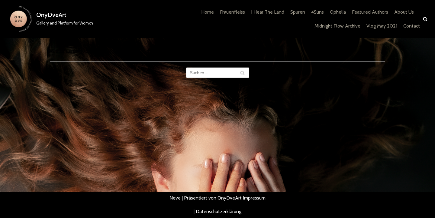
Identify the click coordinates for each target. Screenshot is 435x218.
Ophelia (338, 12)
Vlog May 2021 (381, 26)
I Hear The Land (267, 12)
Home (207, 12)
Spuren (297, 12)
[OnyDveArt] (49, 18)
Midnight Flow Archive (337, 26)
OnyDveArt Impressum (242, 198)
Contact (411, 26)
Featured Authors (370, 12)
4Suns (317, 12)
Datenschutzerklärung (218, 211)
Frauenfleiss (232, 12)
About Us (404, 12)
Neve (175, 198)
